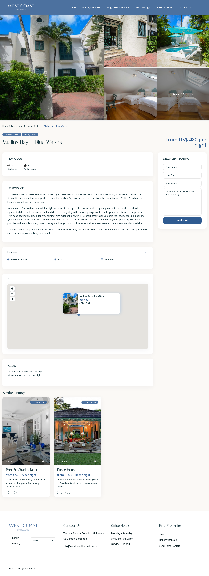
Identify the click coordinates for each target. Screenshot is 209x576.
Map (9, 278)
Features (12, 252)
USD (35, 540)
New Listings (142, 7)
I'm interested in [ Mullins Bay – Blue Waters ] (182, 202)
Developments (163, 7)
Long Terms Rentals (117, 7)
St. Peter (12, 461)
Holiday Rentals (91, 7)
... (22, 486)
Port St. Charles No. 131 (23, 470)
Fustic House (66, 470)
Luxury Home (17, 126)
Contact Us (184, 7)
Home (5, 126)
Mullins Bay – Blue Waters (93, 296)
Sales (73, 7)
